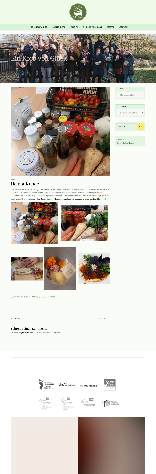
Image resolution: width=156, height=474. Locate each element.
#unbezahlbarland (79, 199)
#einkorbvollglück (65, 199)
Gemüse (13, 179)
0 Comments (50, 297)
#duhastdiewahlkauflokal (96, 199)
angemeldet (24, 332)
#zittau (41, 199)
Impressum (121, 139)
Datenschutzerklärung (125, 143)
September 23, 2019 (37, 297)
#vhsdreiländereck (31, 199)
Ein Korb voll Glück (21, 297)
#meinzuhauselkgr (51, 199)
